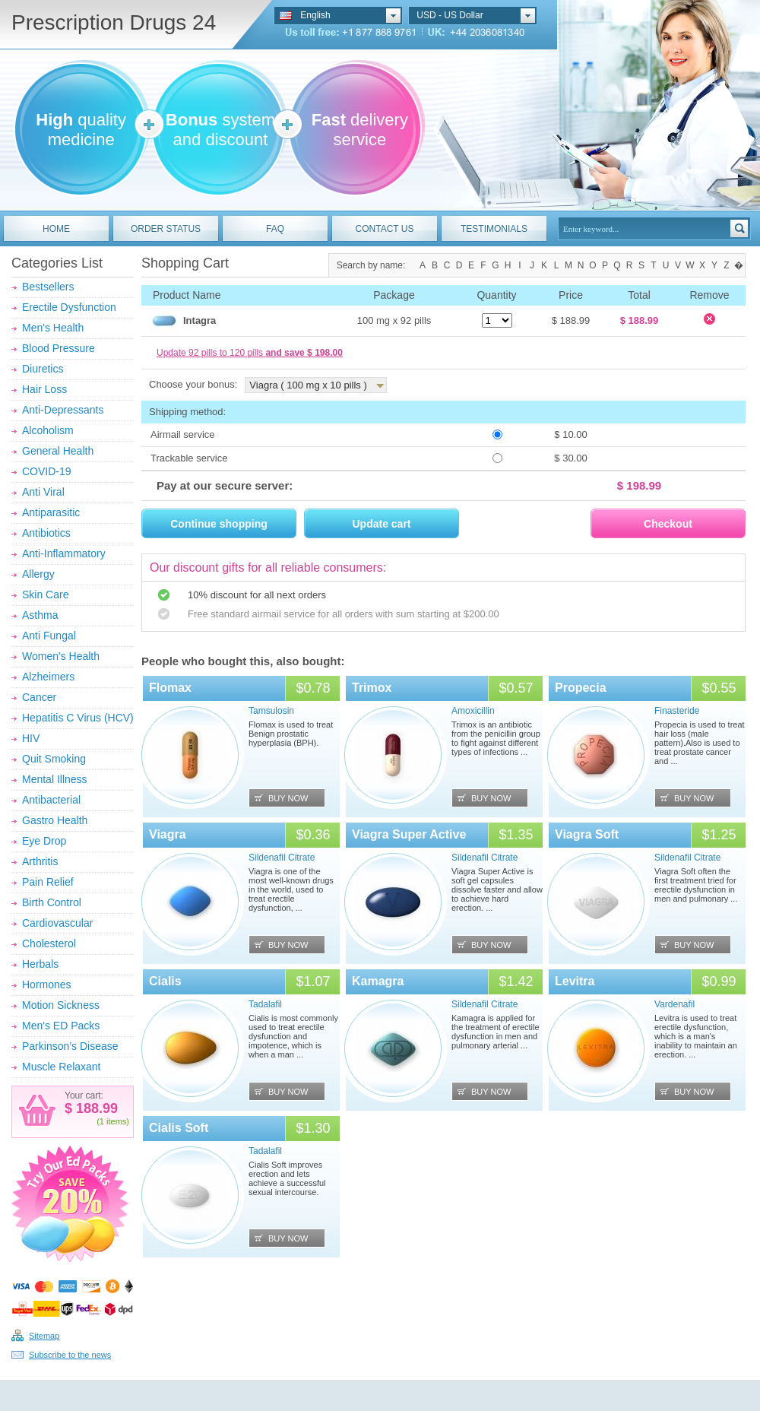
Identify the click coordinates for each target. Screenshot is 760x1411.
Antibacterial (51, 800)
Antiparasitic (51, 512)
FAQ (275, 229)
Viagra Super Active (409, 834)
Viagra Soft (587, 834)
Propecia (580, 687)
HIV (31, 738)
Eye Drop (44, 841)
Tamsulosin (271, 711)
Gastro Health (54, 820)
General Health (57, 451)
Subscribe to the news (70, 1354)
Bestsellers (48, 287)
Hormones (46, 984)
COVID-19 (46, 471)
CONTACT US (385, 229)
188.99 (95, 1108)
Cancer (39, 697)
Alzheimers (48, 677)
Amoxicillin (473, 711)
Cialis (165, 981)
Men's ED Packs (61, 1025)
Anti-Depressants (62, 410)
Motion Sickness (61, 1005)
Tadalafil (265, 1004)
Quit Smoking (54, 759)
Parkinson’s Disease (70, 1046)
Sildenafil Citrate (282, 857)
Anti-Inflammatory (64, 553)
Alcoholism (48, 430)
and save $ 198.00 (303, 352)
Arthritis (40, 861)
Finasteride (676, 711)
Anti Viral (43, 492)
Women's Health (61, 656)
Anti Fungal (49, 635)
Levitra (574, 981)
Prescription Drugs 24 (113, 22)
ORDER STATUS (166, 229)
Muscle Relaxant (61, 1067)
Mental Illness (54, 779)
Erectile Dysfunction (69, 307)
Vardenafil (674, 1004)
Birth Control (51, 902)
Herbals (40, 964)
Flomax (170, 687)
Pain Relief (48, 882)
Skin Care (45, 594)
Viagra (167, 834)
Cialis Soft (178, 1127)
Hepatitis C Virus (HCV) (78, 718)
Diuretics (42, 369)
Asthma (40, 615)
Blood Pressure (58, 348)
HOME (56, 229)
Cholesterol (49, 943)
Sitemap (44, 1335)
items (116, 1121)
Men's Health (53, 328)
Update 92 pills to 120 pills (250, 352)
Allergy (38, 574)
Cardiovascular (57, 923)
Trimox (371, 687)
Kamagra (378, 981)
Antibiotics (46, 533)
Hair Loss (44, 389)
